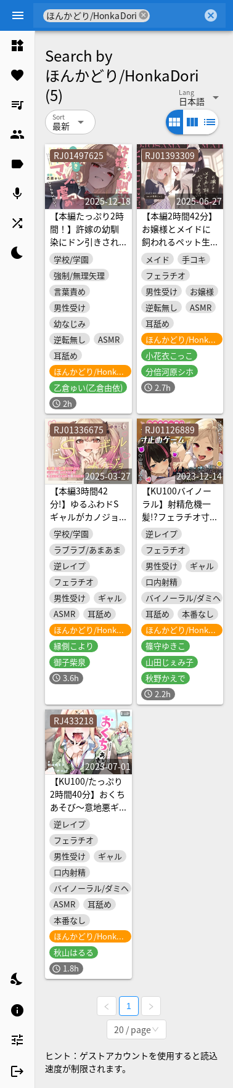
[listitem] (17, 45)
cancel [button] (143, 15)
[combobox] (176, 15)
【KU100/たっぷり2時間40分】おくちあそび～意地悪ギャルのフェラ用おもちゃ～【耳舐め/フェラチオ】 (87, 813)
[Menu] (17, 15)
